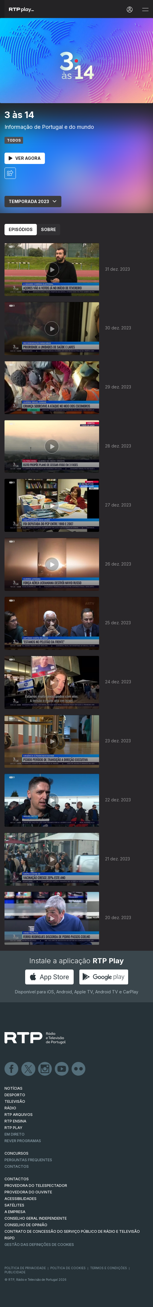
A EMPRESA (14, 1212)
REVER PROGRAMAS (22, 1141)
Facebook (11, 1069)
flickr (79, 1069)
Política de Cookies (68, 1268)
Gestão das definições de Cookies (39, 1244)
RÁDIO (10, 1108)
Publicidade (14, 1272)
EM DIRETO (14, 1134)
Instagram (45, 1069)
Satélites (14, 1205)
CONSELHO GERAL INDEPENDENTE (35, 1218)
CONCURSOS (16, 1153)
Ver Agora (25, 158)
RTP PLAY (13, 1127)
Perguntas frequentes (28, 1160)
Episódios (21, 229)
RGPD (9, 1238)
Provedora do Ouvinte (28, 1192)
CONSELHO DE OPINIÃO (25, 1225)
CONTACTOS (16, 1179)
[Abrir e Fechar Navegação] (145, 9)
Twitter (28, 1069)
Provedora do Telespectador (35, 1185)
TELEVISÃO (14, 1101)
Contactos (16, 1166)
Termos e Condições (108, 1268)
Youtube (62, 1069)
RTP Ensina (15, 1121)
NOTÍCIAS (13, 1088)
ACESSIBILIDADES (20, 1198)
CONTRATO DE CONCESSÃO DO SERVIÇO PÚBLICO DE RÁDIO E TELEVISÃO (72, 1231)
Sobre (48, 229)
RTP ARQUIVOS (18, 1114)
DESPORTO (14, 1095)
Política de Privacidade (25, 1268)
